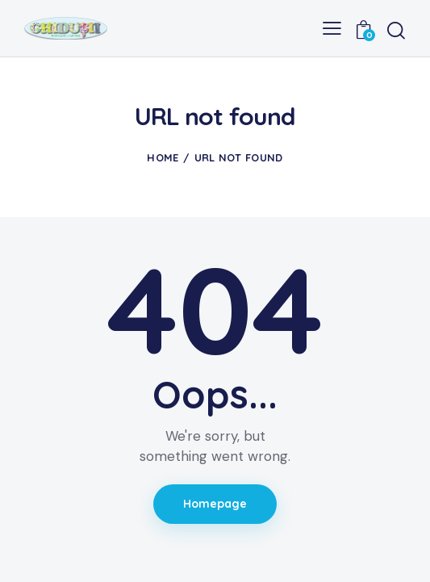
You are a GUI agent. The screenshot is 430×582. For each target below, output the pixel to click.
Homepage (215, 503)
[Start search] (396, 30)
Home (162, 157)
